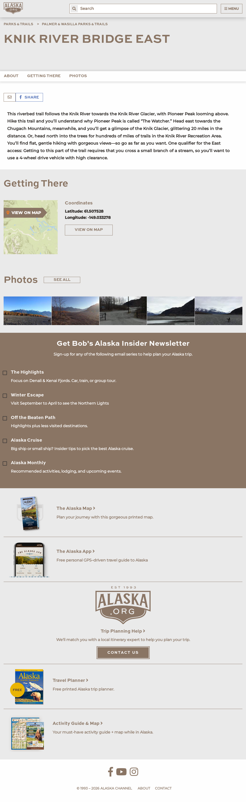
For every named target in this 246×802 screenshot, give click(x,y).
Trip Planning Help (123, 631)
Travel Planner (70, 680)
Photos (78, 76)
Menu (231, 8)
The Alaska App (75, 551)
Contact (163, 788)
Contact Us (123, 653)
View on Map (89, 230)
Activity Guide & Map (78, 723)
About (11, 76)
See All (62, 280)
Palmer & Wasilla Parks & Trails (75, 24)
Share (29, 97)
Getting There (44, 76)
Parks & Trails (18, 24)
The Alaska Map (75, 508)
